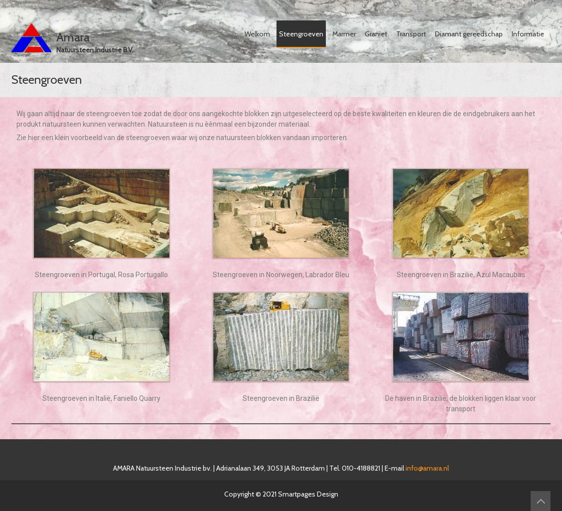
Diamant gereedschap (469, 33)
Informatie (528, 33)
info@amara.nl (427, 468)
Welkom (257, 33)
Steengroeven (301, 33)
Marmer (344, 33)
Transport (411, 33)
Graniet (376, 33)
